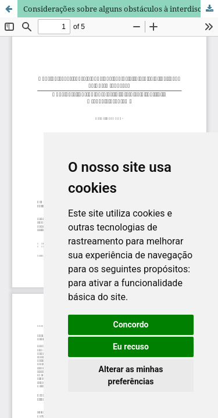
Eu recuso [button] (131, 346)
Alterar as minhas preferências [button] (131, 375)
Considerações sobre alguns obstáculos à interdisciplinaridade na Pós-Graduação (120, 8)
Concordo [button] (131, 324)
